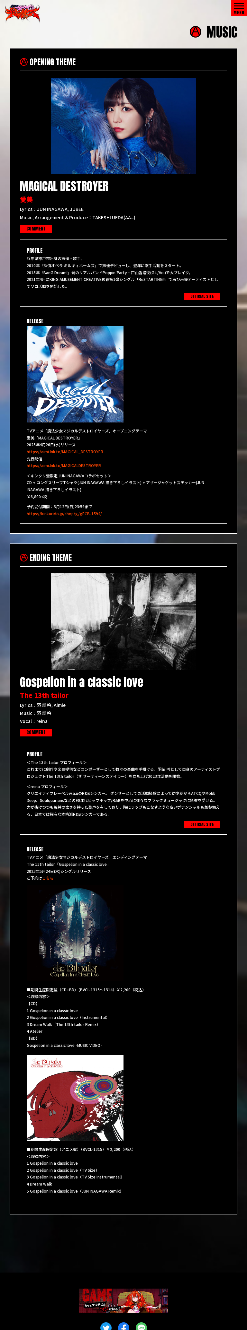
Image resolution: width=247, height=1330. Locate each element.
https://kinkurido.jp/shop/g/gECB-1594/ (64, 514)
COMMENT (36, 229)
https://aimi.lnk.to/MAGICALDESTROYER (64, 465)
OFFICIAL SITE (202, 297)
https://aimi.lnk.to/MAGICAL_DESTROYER (65, 452)
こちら (48, 878)
